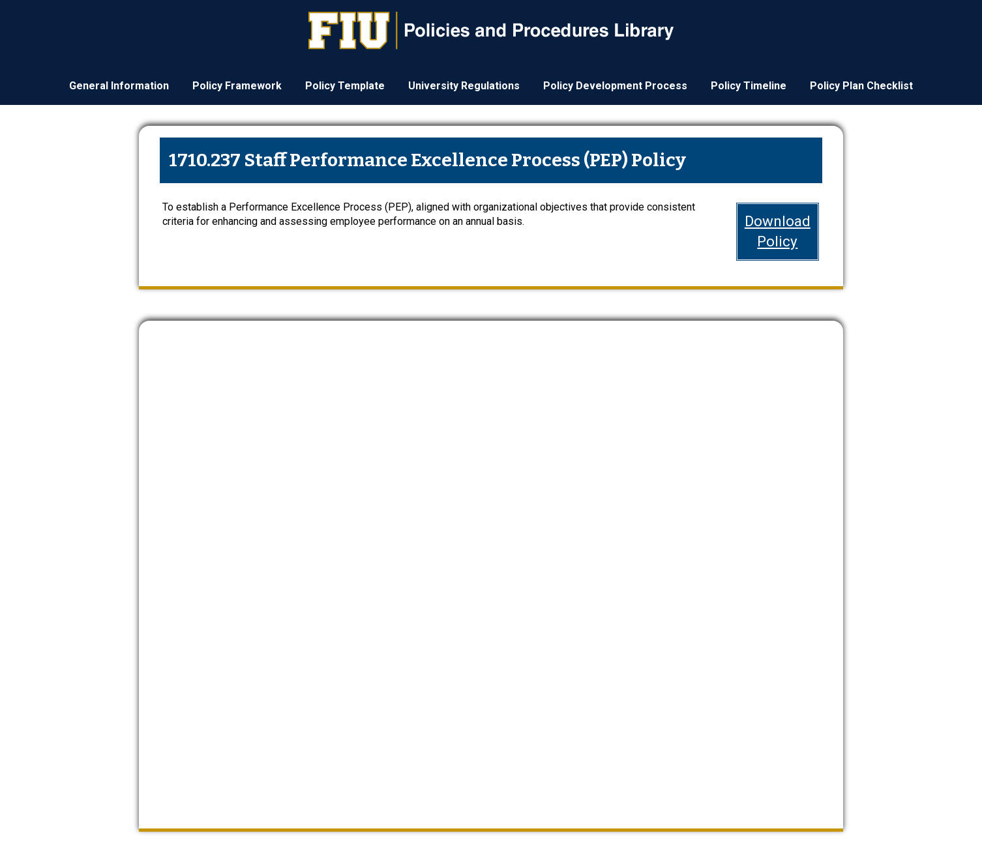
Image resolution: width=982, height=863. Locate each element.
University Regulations (464, 86)
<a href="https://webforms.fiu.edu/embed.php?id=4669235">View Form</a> (491, 563)
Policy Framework (237, 86)
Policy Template (345, 86)
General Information (119, 86)
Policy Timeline (748, 86)
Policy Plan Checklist (861, 86)
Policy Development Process (615, 86)
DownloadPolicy (778, 231)
